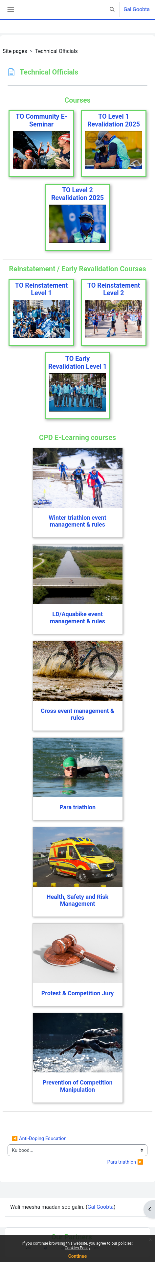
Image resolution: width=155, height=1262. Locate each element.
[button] (112, 9)
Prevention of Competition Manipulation (77, 1086)
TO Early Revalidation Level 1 (77, 362)
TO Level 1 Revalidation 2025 (113, 120)
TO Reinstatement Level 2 (113, 289)
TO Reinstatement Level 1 (41, 289)
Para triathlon (77, 807)
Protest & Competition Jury (77, 993)
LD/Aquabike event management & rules (77, 618)
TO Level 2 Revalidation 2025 (77, 194)
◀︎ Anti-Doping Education (39, 1138)
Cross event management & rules (77, 714)
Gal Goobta (136, 9)
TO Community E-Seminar (41, 120)
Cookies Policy (77, 1248)
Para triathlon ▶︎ (125, 1162)
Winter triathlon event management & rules (77, 521)
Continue (77, 1256)
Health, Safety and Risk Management (77, 900)
